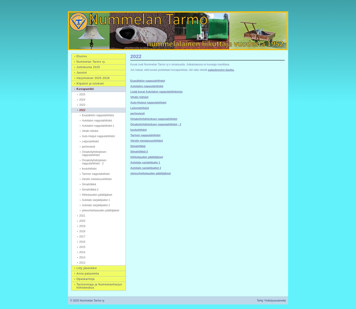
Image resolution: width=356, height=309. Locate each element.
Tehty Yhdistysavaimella (271, 300)
